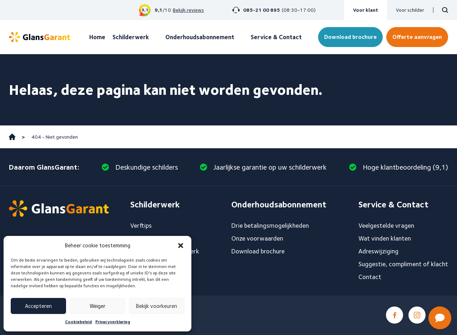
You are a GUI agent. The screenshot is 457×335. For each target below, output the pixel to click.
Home (97, 37)
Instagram (417, 315)
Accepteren (38, 306)
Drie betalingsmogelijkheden (270, 225)
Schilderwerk (130, 37)
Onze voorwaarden (257, 238)
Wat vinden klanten (384, 238)
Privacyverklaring (112, 321)
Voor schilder (410, 10)
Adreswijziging (378, 251)
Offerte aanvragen (417, 37)
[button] (180, 245)
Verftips (141, 225)
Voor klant (365, 10)
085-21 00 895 (261, 10)
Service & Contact (276, 37)
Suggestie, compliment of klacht (403, 264)
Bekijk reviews (188, 10)
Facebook (394, 315)
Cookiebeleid (78, 321)
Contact (369, 276)
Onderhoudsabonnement (199, 37)
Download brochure (350, 37)
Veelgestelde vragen (386, 225)
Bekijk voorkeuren (156, 306)
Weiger (97, 306)
